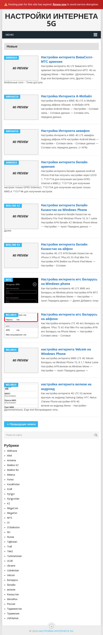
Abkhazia (12, 450)
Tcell (9, 546)
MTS (9, 517)
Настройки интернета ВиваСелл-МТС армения (67, 59)
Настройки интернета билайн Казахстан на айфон (64, 247)
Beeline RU (13, 470)
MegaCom (12, 508)
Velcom (11, 575)
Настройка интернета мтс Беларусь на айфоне (69, 317)
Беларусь (12, 580)
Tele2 (10, 551)
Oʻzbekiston (13, 527)
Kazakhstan (13, 484)
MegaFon (12, 513)
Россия (11, 604)
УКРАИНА (12, 618)
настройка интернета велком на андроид (66, 386)
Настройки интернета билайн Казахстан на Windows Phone (64, 207)
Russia (10, 537)
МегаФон (12, 599)
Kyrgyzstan (13, 498)
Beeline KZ (13, 465)
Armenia (11, 460)
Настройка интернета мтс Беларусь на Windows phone (69, 281)
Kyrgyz (11, 493)
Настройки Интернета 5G (51, 20)
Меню (10, 34)
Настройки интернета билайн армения (64, 164)
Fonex (10, 479)
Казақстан (13, 594)
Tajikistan (12, 541)
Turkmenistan (14, 556)
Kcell (9, 489)
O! (8, 522)
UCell (10, 560)
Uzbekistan (13, 570)
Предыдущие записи (21, 424)
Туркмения (13, 613)
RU (8, 532)
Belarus (11, 474)
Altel (9, 455)
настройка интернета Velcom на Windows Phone (66, 351)
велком (11, 589)
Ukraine (11, 565)
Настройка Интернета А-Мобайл (66, 96)
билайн (11, 584)
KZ (8, 503)
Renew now (59, 4)
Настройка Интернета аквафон (65, 131)
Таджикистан (14, 608)
